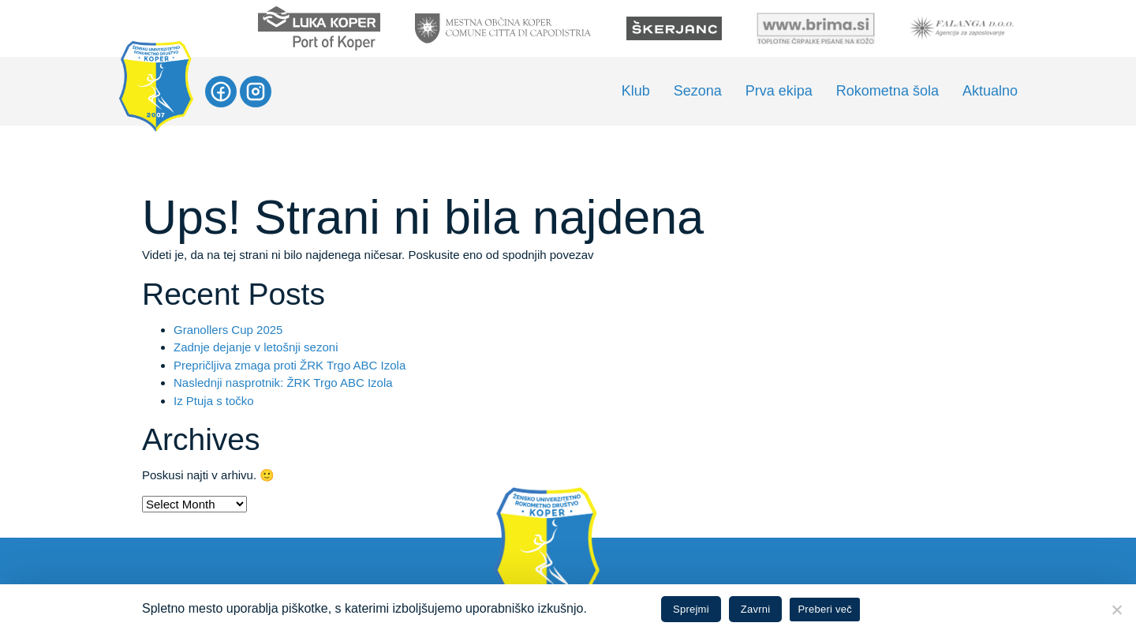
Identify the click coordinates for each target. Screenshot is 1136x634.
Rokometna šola (887, 91)
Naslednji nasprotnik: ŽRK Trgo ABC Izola (283, 382)
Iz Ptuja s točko (214, 400)
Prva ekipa (779, 91)
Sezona (698, 91)
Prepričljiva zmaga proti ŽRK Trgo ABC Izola (289, 365)
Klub (636, 91)
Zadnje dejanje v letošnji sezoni (256, 347)
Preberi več (825, 609)
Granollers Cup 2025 (228, 329)
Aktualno (990, 91)
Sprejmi (691, 609)
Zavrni (756, 609)
